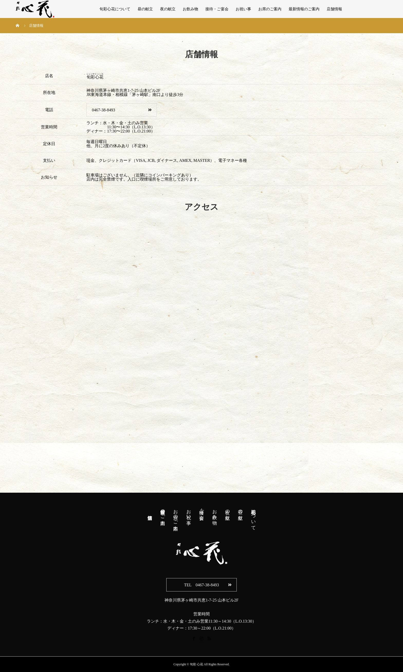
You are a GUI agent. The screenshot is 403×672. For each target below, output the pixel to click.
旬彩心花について (114, 9)
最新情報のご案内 (304, 9)
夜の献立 (168, 9)
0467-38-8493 (121, 110)
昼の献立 (145, 9)
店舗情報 (334, 9)
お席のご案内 (269, 9)
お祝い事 (243, 9)
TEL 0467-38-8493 (207, 585)
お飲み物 (190, 9)
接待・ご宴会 (216, 9)
